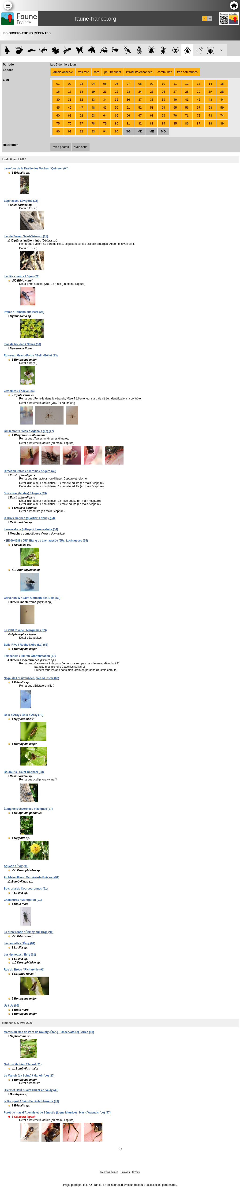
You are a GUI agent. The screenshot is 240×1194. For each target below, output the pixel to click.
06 (116, 83)
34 (104, 99)
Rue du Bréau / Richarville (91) (24, 969)
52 (140, 107)
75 (58, 123)
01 (58, 83)
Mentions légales (109, 1172)
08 (140, 83)
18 (81, 91)
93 (93, 131)
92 (81, 131)
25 (151, 91)
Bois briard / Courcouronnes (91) (26, 888)
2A (210, 91)
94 (104, 131)
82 (140, 123)
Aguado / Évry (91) (16, 866)
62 (81, 115)
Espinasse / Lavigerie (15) (21, 200)
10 (163, 83)
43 (210, 99)
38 (151, 99)
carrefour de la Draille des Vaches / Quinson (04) (36, 168)
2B (222, 91)
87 (198, 123)
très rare (83, 72)
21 (104, 91)
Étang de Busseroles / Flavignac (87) (28, 808)
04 (93, 83)
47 (81, 107)
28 (186, 91)
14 (210, 83)
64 (104, 115)
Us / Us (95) (11, 1005)
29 (198, 91)
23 (128, 91)
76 (69, 123)
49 (104, 107)
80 (116, 123)
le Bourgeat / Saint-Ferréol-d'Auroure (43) (31, 1101)
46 (69, 107)
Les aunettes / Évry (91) (19, 943)
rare (96, 72)
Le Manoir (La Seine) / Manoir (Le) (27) (29, 1075)
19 (93, 91)
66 (128, 115)
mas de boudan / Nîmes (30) (22, 344)
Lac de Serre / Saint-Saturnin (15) (26, 236)
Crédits (136, 1172)
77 (81, 123)
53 (151, 107)
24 (140, 91)
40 (175, 99)
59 (222, 107)
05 (104, 83)
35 (116, 99)
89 (222, 123)
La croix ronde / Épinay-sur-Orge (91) (28, 932)
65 (116, 115)
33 (93, 99)
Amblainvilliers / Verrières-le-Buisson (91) (31, 877)
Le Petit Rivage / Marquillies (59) (25, 630)
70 (175, 115)
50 (116, 107)
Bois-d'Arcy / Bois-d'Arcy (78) (23, 715)
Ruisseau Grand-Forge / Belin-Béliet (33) (31, 355)
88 (210, 123)
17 (69, 91)
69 (163, 115)
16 (58, 91)
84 (163, 123)
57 (198, 107)
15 (222, 83)
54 (163, 107)
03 (81, 83)
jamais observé (63, 72)
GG (128, 131)
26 (163, 91)
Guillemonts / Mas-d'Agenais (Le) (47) (29, 431)
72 (198, 115)
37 (140, 99)
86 (186, 123)
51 (128, 107)
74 (222, 115)
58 (210, 107)
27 (175, 91)
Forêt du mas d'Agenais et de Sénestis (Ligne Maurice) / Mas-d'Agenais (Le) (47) (57, 1112)
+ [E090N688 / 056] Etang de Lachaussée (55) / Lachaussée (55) (46, 540)
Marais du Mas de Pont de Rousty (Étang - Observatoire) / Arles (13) (49, 1032)
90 (58, 131)
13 (198, 83)
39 (163, 99)
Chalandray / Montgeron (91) (23, 899)
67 (140, 115)
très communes (187, 72)
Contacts (125, 1172)
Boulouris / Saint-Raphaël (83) (24, 772)
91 (69, 131)
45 (58, 107)
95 (116, 131)
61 (69, 115)
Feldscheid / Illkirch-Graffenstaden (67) (30, 656)
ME (152, 131)
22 (116, 91)
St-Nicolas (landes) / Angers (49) (25, 493)
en (210, 19)
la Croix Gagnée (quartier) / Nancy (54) (29, 518)
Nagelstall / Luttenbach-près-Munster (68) (31, 678)
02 (69, 83)
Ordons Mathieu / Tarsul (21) (22, 1064)
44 (222, 99)
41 (186, 99)
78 (93, 123)
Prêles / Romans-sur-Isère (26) (24, 312)
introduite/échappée (139, 72)
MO (163, 131)
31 (69, 99)
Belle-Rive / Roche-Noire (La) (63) (26, 644)
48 (93, 107)
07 (128, 83)
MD (140, 131)
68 (151, 115)
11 (175, 83)
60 (58, 115)
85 (175, 123)
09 (151, 83)
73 (210, 115)
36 (128, 99)
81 (128, 123)
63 (93, 115)
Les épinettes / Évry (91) (20, 954)
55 (175, 107)
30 (58, 99)
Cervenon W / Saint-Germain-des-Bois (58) (32, 598)
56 (186, 107)
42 (198, 99)
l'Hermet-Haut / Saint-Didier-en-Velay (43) (31, 1090)
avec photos (61, 147)
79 (104, 123)
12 (186, 83)
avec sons (80, 147)
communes (165, 72)
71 (186, 115)
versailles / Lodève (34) (19, 391)
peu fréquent (112, 72)
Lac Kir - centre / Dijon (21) (21, 276)
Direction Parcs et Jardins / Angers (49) (30, 471)
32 (81, 99)
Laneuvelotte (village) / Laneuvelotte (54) (31, 529)
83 (151, 123)
